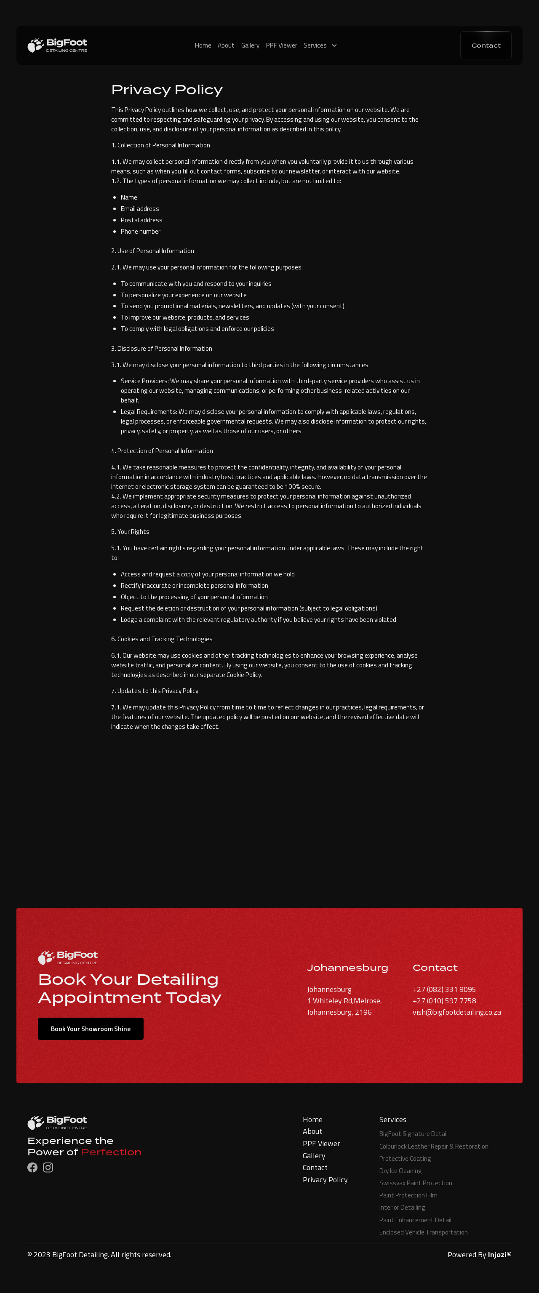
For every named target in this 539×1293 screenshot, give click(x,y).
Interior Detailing (402, 1207)
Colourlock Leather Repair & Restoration (433, 1146)
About (226, 45)
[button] (324, 45)
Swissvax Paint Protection (415, 1183)
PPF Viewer (281, 45)
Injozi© (500, 1254)
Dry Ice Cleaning (400, 1171)
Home (203, 45)
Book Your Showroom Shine (91, 1029)
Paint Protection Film (408, 1195)
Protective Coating (405, 1158)
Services (315, 45)
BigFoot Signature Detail (413, 1133)
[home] (86, 45)
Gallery (250, 45)
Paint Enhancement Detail (415, 1219)
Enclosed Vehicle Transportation (423, 1232)
